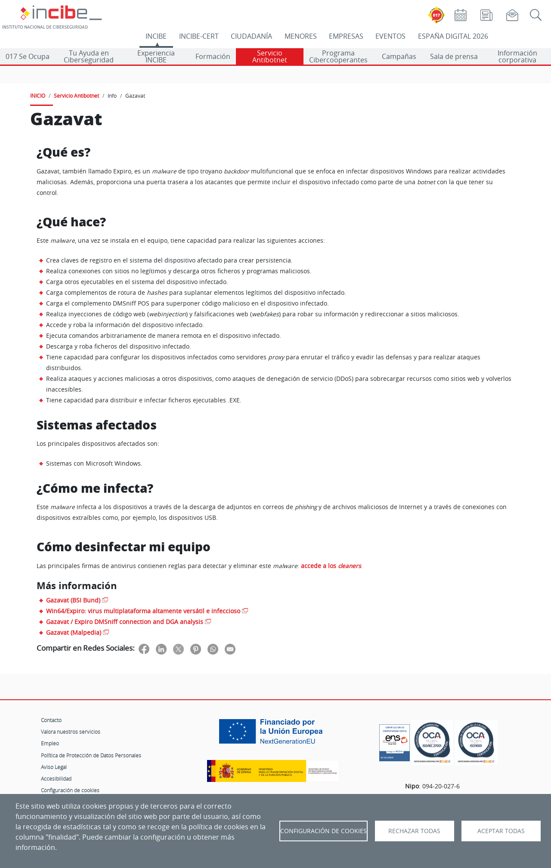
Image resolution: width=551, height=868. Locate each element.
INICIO (37, 95)
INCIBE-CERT (199, 36)
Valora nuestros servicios (70, 731)
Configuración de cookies (70, 790)
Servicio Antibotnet (269, 56)
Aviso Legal (54, 766)
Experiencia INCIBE (156, 56)
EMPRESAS (346, 36)
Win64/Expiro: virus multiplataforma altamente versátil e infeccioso (143, 611)
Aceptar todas (501, 831)
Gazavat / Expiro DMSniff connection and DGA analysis (124, 622)
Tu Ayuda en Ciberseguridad (89, 56)
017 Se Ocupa (28, 56)
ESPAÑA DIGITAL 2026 (453, 36)
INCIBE (156, 36)
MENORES (301, 36)
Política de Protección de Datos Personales (91, 755)
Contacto (51, 720)
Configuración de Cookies (323, 831)
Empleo (50, 743)
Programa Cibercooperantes (338, 56)
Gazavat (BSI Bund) (73, 600)
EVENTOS (390, 36)
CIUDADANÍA (251, 36)
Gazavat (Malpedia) (73, 632)
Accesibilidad (56, 778)
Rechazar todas (414, 831)
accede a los (331, 566)
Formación (212, 56)
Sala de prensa (454, 56)
